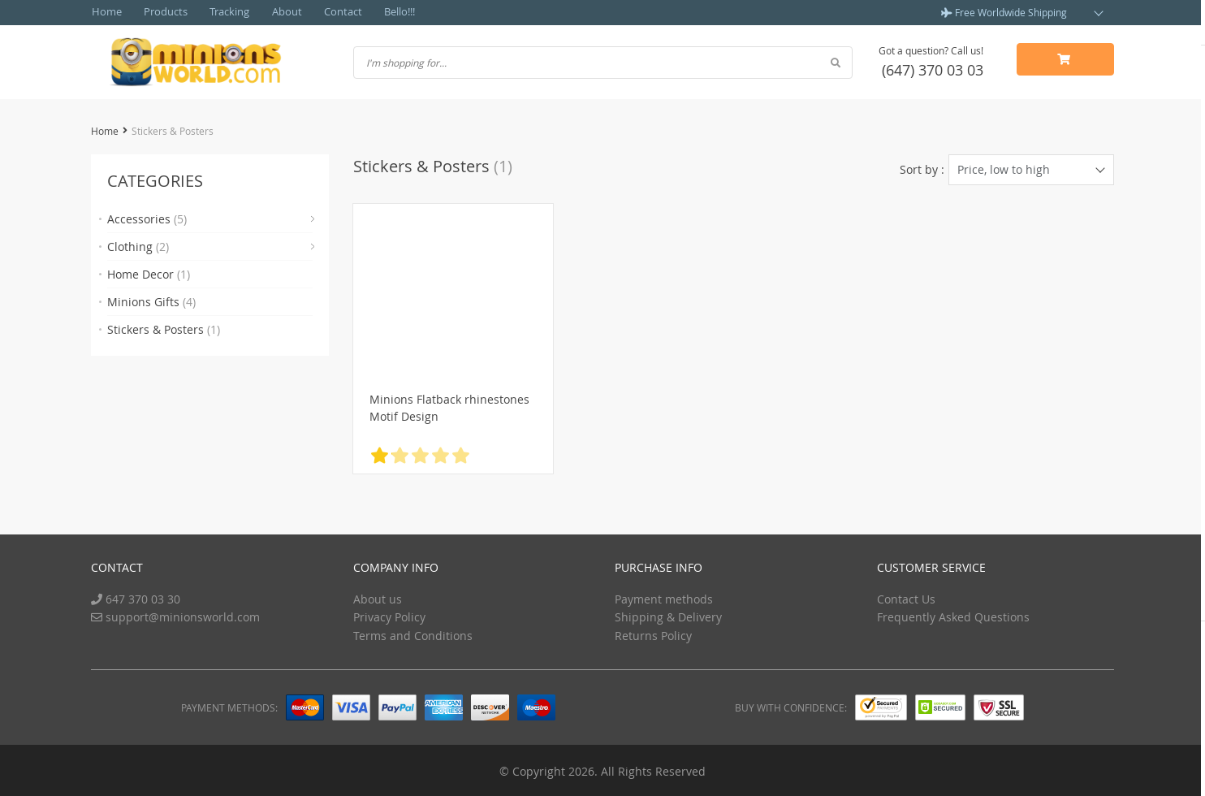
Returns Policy (653, 634)
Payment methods (664, 597)
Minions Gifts (151, 301)
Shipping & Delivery (668, 615)
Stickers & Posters (163, 328)
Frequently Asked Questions (953, 615)
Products (159, 12)
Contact (321, 12)
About (270, 12)
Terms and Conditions (413, 634)
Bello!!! (375, 12)
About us (377, 597)
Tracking (218, 12)
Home (105, 12)
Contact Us (906, 597)
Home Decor (148, 273)
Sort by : (922, 168)
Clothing (138, 245)
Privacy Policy (389, 615)
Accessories (147, 218)
